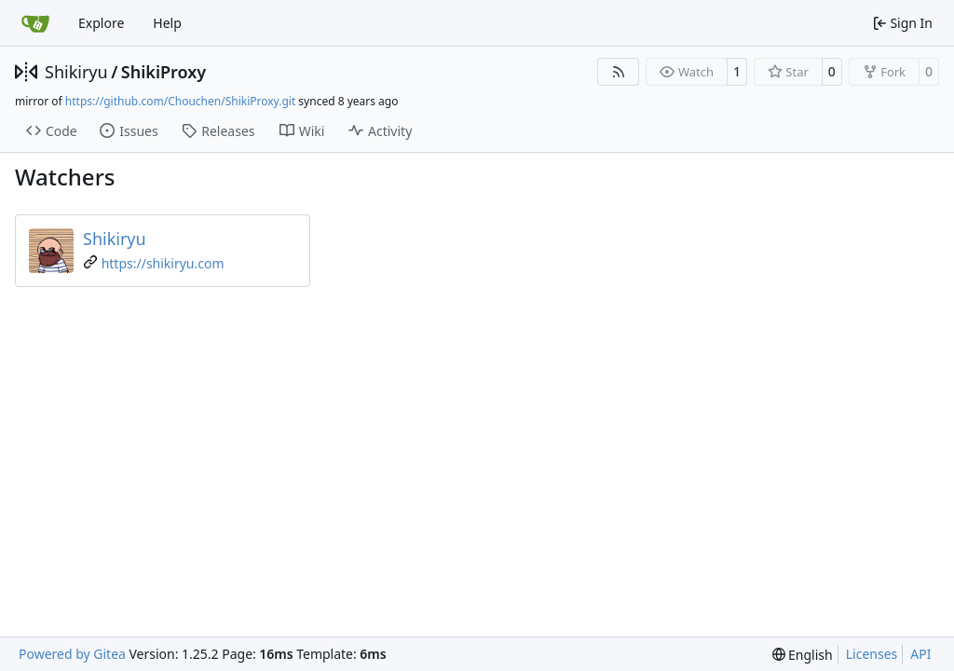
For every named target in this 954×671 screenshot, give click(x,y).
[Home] (35, 23)
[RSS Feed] (618, 72)
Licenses (872, 654)
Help (167, 23)
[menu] (802, 655)
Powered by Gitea (72, 654)
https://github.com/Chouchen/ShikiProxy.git (180, 101)
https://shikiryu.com (163, 263)
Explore (101, 23)
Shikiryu (76, 71)
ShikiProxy (163, 71)
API (920, 654)
